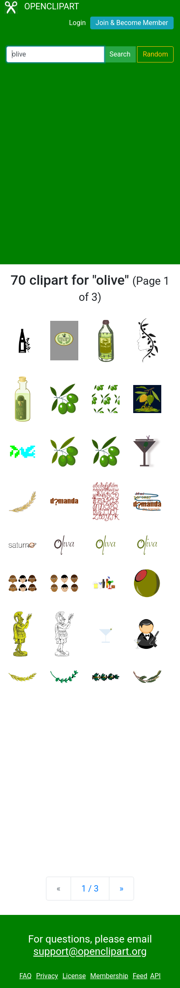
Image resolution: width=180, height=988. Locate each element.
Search (119, 54)
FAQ (25, 976)
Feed (140, 976)
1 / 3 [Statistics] (90, 888)
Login (77, 23)
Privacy (47, 976)
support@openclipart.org (89, 951)
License (74, 976)
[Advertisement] (90, 163)
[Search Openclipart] (55, 54)
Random (155, 54)
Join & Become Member (132, 23)
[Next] (121, 888)
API (155, 976)
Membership (109, 976)
